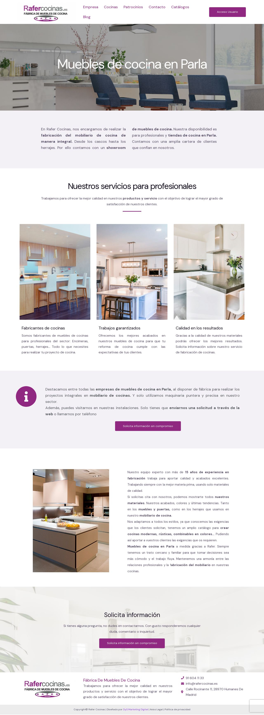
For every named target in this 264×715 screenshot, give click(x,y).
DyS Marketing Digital (135, 709)
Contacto (157, 7)
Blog (87, 16)
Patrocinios (133, 7)
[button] (227, 12)
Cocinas (111, 7)
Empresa (90, 7)
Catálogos (180, 7)
